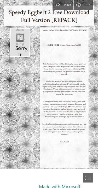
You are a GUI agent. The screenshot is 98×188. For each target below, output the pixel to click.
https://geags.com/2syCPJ (71, 45)
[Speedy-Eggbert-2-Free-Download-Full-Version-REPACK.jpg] (19, 42)
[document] (49, 94)
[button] (63, 5)
